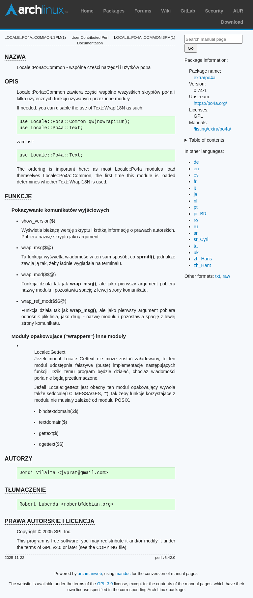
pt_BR (200, 213)
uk (196, 252)
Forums (142, 10)
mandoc (123, 573)
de (196, 162)
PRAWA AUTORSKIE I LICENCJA (50, 521)
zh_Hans (203, 258)
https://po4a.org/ (210, 103)
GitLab (188, 10)
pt (196, 207)
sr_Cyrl (201, 239)
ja (195, 194)
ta (196, 246)
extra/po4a (204, 77)
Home (87, 10)
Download (232, 22)
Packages (114, 10)
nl (195, 200)
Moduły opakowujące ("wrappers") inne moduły (69, 336)
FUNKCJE (18, 196)
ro (196, 220)
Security (214, 10)
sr (196, 233)
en (196, 168)
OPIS (11, 81)
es (196, 175)
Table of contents (206, 140)
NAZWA (15, 57)
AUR (238, 10)
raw (226, 276)
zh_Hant (202, 265)
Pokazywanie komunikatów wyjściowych (60, 210)
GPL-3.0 (105, 583)
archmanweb (90, 573)
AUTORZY (18, 458)
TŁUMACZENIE (25, 490)
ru (196, 226)
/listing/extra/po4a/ (212, 129)
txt (217, 276)
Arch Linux (36, 9)
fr (195, 181)
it (195, 188)
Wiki (166, 10)
